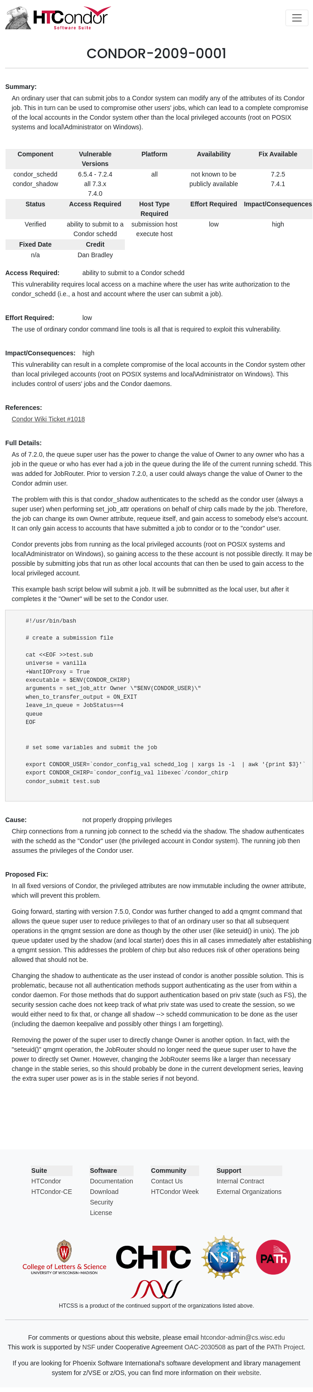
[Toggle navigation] (296, 18)
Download (104, 1191)
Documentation (111, 1181)
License (101, 1212)
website (248, 1372)
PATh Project (285, 1347)
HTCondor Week (175, 1191)
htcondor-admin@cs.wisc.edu (243, 1337)
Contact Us (167, 1181)
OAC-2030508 (205, 1347)
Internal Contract (240, 1181)
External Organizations (249, 1191)
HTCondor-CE (51, 1191)
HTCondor (46, 1181)
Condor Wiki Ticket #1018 (48, 419)
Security (101, 1202)
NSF (88, 1347)
